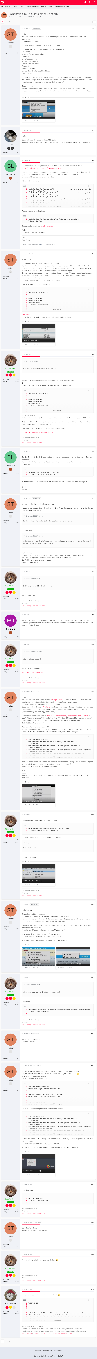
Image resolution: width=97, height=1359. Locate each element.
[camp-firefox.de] (2, 2)
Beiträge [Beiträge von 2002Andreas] (5, 381)
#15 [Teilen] (92, 1034)
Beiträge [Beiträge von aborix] (5, 152)
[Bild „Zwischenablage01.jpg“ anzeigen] (38, 875)
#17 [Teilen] (92, 1185)
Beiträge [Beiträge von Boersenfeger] (5, 1313)
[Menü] (94, 2)
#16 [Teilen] (92, 1066)
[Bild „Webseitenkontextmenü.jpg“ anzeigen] (73, 958)
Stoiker (13, 17)
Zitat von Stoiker (32, 361)
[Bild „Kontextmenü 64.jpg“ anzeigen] (38, 1165)
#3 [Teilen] (93, 160)
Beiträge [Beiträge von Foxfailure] (5, 637)
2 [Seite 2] (5, 22)
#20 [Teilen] (92, 1289)
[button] (88, 186)
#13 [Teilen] (92, 904)
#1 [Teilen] (93, 29)
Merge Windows (58, 700)
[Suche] (85, 2)
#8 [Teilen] (93, 572)
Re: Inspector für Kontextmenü (33, 672)
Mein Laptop (26, 442)
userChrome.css (47, 226)
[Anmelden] (90, 2)
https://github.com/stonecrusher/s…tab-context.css (41, 168)
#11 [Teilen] (92, 692)
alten (55, 775)
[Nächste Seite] (9, 21)
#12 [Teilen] (92, 815)
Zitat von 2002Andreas (34, 516)
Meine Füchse (27, 1333)
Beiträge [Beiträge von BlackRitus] (5, 182)
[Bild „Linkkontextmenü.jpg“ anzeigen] (38, 958)
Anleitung (46, 707)
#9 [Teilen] (93, 615)
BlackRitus (41, 244)
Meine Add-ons (39, 442)
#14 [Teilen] (92, 977)
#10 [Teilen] (92, 645)
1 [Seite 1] (2, 22)
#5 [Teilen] (93, 354)
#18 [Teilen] (92, 1222)
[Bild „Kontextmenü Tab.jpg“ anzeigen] (38, 795)
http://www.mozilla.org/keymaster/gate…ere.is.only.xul (67, 716)
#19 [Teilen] (92, 1254)
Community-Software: (48, 1356)
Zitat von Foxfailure (33, 652)
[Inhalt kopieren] (91, 186)
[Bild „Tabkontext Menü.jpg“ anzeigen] (38, 111)
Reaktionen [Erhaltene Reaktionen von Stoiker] (6, 51)
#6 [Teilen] (93, 451)
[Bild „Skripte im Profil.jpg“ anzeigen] (38, 335)
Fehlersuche (37, 1333)
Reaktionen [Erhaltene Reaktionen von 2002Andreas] (6, 379)
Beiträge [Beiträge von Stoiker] (5, 53)
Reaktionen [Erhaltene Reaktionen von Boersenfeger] (6, 1311)
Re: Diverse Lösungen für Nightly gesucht (37, 432)
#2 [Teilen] (93, 130)
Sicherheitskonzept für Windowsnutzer (57, 1333)
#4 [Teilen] (93, 254)
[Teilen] (94, 22)
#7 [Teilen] (93, 498)
